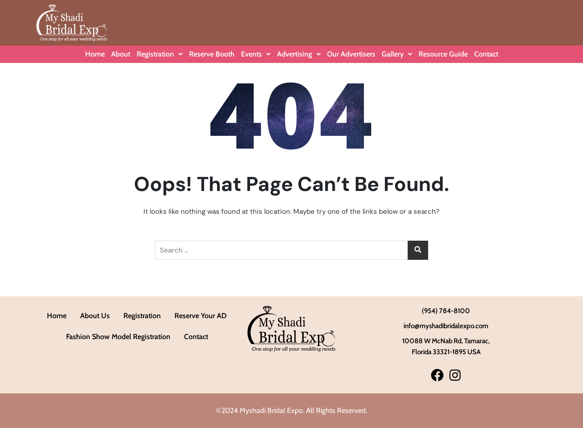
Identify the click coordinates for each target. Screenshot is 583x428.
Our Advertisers (351, 54)
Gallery (397, 54)
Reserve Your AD (200, 315)
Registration (160, 54)
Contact (486, 54)
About (120, 54)
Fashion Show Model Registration (118, 336)
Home (95, 54)
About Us (95, 315)
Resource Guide (443, 54)
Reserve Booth (212, 54)
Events (256, 54)
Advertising (299, 54)
